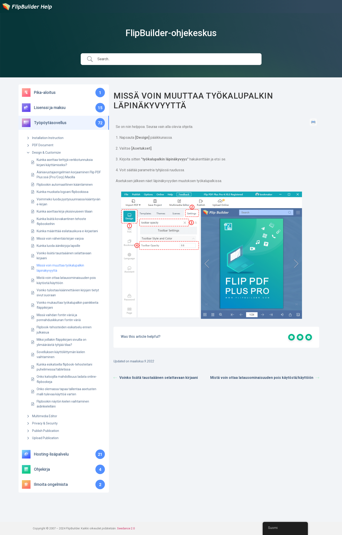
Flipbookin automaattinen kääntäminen (65, 184)
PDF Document (42, 145)
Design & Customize (46, 152)
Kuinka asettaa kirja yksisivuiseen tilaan (64, 211)
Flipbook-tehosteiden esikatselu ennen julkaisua (64, 329)
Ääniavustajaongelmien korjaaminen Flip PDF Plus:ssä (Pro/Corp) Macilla (69, 174)
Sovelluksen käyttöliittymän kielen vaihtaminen (61, 354)
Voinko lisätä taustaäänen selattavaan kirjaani (64, 255)
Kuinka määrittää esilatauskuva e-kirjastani (67, 231)
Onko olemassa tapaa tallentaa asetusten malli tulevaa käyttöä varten (66, 391)
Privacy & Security (45, 423)
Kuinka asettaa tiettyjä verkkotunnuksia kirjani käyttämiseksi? (65, 162)
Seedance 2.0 (126, 528)
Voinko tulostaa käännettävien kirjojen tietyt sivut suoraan (68, 292)
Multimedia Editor (44, 416)
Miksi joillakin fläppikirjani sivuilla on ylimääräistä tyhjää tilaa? (61, 342)
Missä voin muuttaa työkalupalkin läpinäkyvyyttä (60, 268)
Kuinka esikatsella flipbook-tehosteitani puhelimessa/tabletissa (64, 367)
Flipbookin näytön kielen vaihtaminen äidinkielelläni (63, 404)
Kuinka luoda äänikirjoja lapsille (58, 246)
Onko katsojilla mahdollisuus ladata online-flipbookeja (67, 379)
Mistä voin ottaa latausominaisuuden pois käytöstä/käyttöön (66, 280)
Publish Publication (45, 431)
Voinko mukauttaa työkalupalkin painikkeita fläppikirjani (67, 305)
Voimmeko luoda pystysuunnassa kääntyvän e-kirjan (68, 201)
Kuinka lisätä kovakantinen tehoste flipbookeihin (61, 221)
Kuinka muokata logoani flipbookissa (62, 192)
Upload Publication (45, 438)
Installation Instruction (48, 138)
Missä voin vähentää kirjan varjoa (60, 238)
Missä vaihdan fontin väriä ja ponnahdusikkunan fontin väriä (59, 317)
